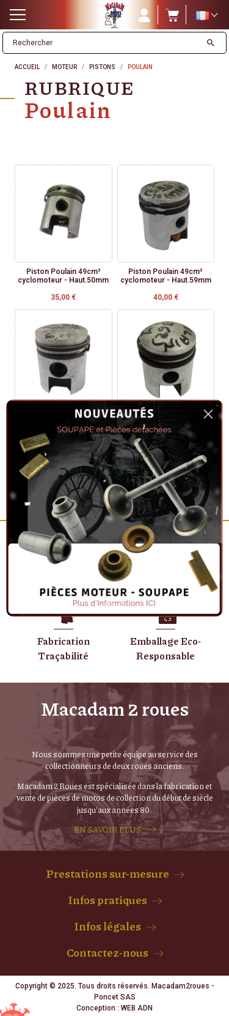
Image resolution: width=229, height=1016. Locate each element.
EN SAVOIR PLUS (107, 829)
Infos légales (107, 926)
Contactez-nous (107, 952)
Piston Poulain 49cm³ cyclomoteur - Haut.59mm (165, 275)
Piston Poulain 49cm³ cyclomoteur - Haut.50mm (63, 275)
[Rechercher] (102, 42)
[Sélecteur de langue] (206, 15)
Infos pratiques (107, 900)
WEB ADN (137, 1008)
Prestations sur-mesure (107, 873)
